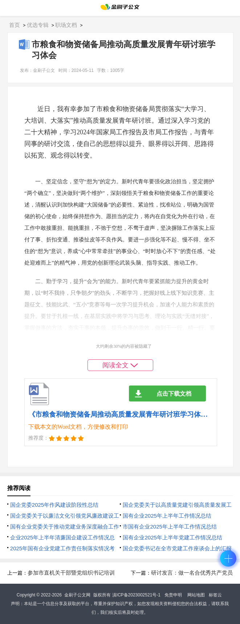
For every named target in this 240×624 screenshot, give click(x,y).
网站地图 (196, 595)
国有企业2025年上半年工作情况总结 (167, 516)
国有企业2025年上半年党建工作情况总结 (172, 537)
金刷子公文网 (77, 595)
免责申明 (173, 595)
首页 (14, 25)
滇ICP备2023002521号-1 (136, 595)
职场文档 (66, 25)
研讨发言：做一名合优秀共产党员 (192, 573)
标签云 (215, 595)
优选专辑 (38, 25)
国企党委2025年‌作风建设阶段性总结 (54, 505)
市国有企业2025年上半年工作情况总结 (169, 526)
